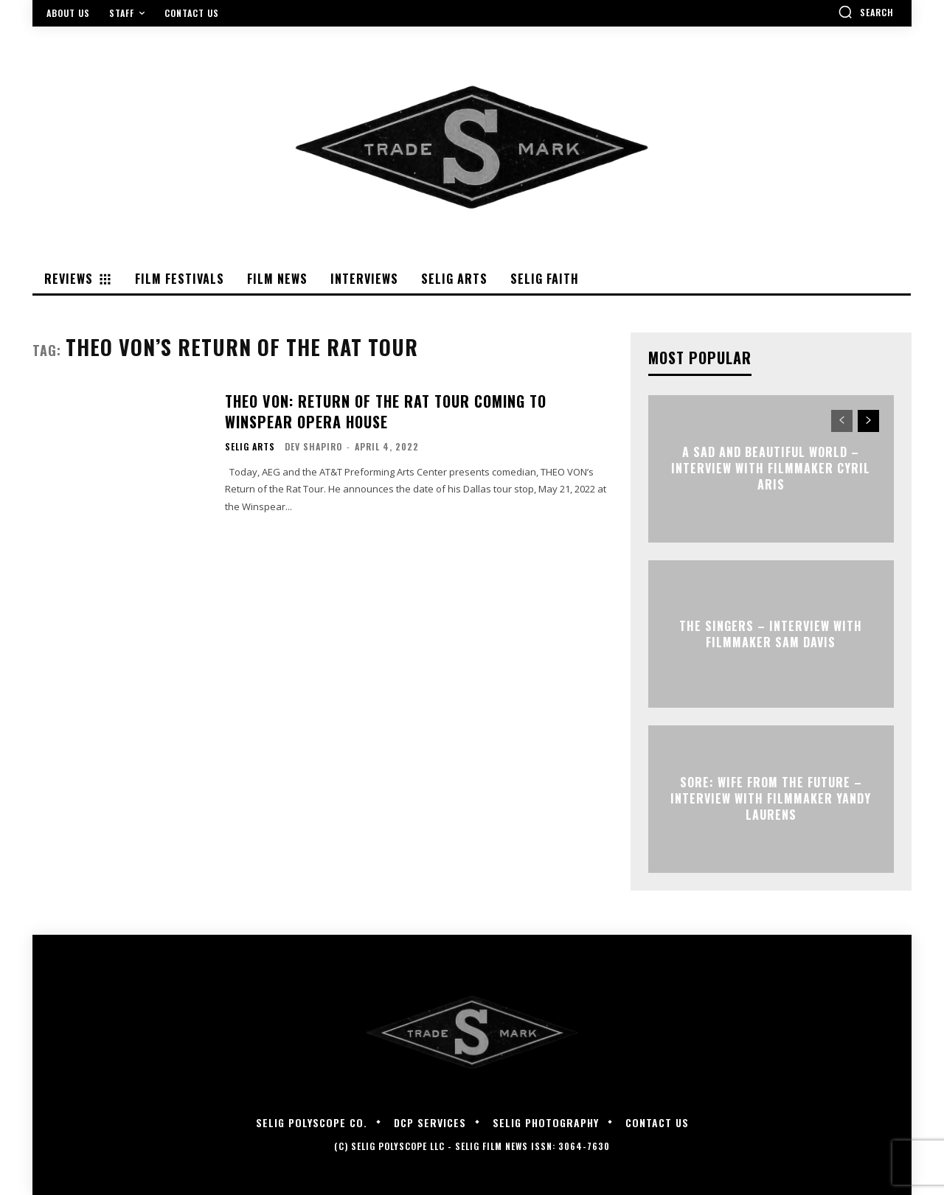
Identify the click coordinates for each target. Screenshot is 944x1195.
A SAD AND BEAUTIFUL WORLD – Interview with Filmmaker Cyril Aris (770, 468)
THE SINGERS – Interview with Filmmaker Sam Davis (770, 633)
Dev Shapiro (313, 446)
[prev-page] (842, 421)
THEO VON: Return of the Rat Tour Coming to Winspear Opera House (385, 411)
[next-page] (868, 421)
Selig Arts (250, 446)
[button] (866, 11)
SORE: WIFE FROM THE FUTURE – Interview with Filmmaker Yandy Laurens (770, 798)
